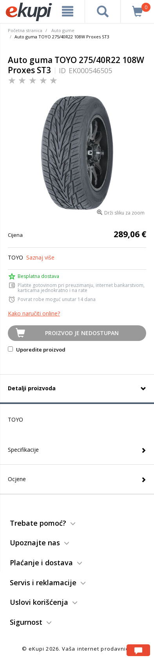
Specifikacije (23, 449)
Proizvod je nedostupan (82, 333)
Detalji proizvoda (32, 388)
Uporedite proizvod (36, 349)
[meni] (68, 11)
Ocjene (17, 479)
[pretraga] (103, 11)
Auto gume (62, 30)
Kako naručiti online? (34, 313)
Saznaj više (40, 257)
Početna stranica (25, 30)
